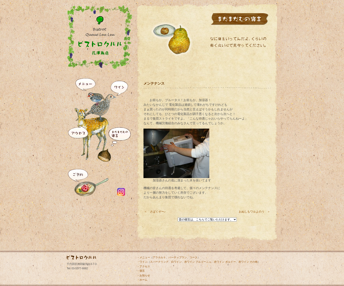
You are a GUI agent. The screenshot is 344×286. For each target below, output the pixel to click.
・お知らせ (143, 275)
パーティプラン (177, 257)
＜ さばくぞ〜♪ (155, 211)
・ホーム (142, 279)
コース (193, 257)
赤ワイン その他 (248, 261)
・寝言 (141, 270)
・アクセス (143, 266)
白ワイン (176, 261)
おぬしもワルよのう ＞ (254, 211)
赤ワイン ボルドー (225, 261)
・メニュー (143, 257)
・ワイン (142, 261)
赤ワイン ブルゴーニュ (197, 261)
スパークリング (159, 261)
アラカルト (159, 257)
